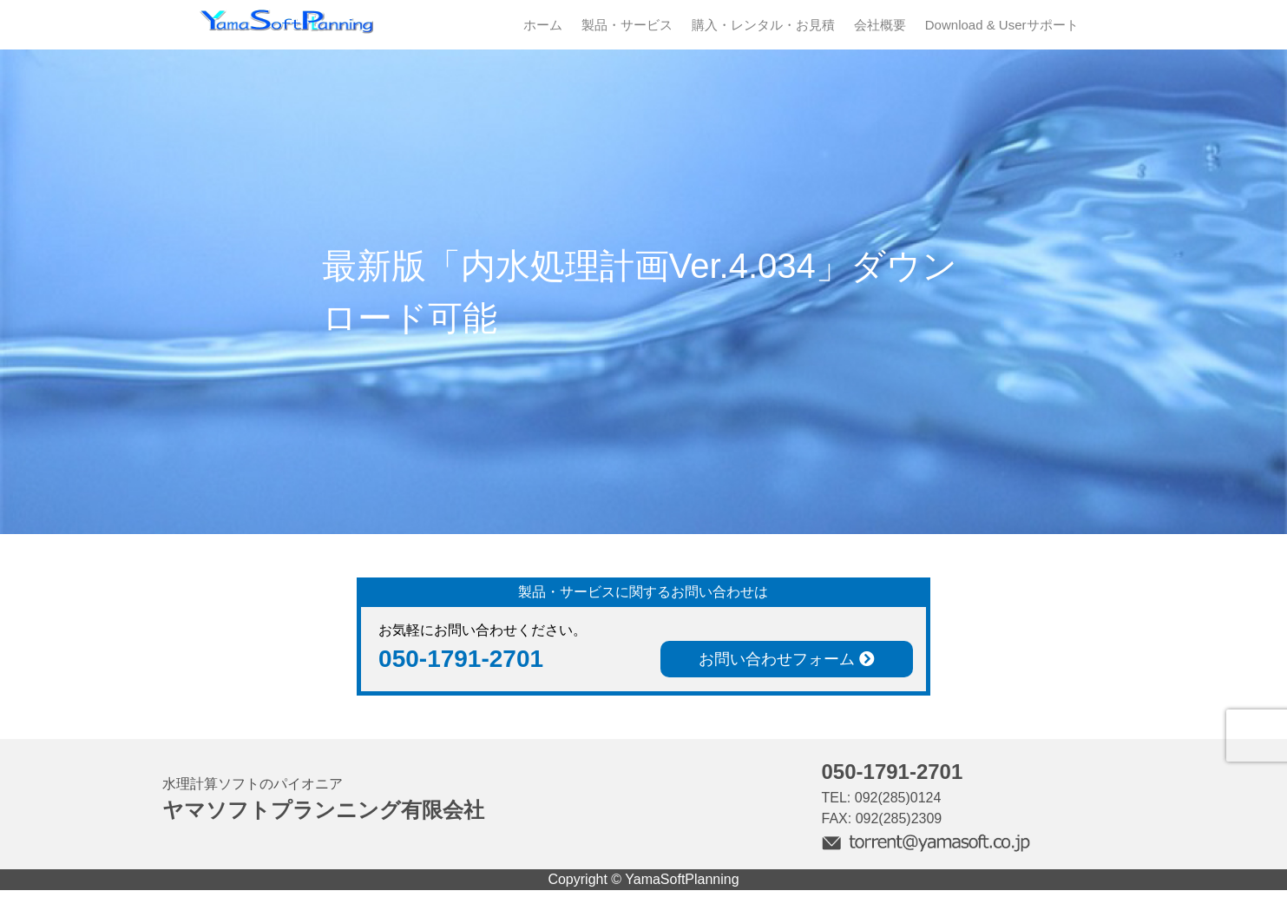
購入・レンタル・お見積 (763, 24)
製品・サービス (627, 24)
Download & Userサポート (1002, 24)
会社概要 (880, 24)
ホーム (542, 24)
